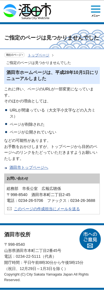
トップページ (38, 55)
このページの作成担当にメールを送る (47, 209)
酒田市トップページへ (28, 167)
